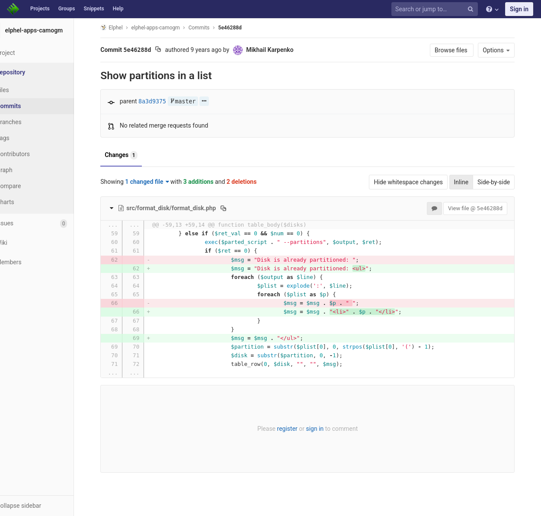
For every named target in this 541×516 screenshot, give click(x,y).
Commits (29, 106)
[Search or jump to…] (436, 9)
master (193, 101)
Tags (23, 138)
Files (23, 90)
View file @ (485, 208)
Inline (471, 182)
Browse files (462, 50)
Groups (66, 9)
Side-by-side (504, 182)
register (298, 428)
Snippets (93, 9)
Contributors (34, 154)
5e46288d (240, 28)
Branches (29, 122)
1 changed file (157, 181)
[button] (47, 505)
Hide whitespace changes (419, 182)
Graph (25, 170)
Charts (26, 202)
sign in (325, 428)
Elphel (122, 27)
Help (118, 9)
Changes (131, 155)
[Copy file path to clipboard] (234, 208)
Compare (29, 186)
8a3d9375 (162, 101)
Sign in (519, 9)
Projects (40, 9)
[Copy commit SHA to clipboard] (168, 50)
